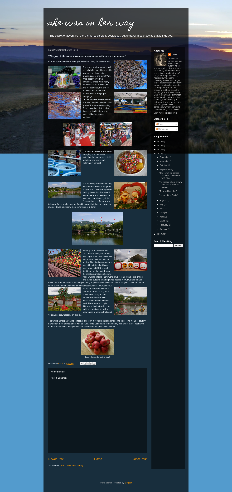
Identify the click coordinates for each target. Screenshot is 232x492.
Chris (174, 54)
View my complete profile (165, 113)
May (162, 212)
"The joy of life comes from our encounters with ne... (169, 175)
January (164, 229)
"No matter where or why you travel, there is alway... (170, 184)
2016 (159, 141)
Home (98, 459)
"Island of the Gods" (168, 195)
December (165, 157)
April (162, 217)
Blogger (128, 483)
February (164, 225)
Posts (160, 124)
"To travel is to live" (168, 191)
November (165, 161)
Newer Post (55, 459)
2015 (159, 145)
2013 (159, 153)
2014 (159, 149)
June (162, 208)
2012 (159, 234)
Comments (162, 129)
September (165, 169)
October (164, 165)
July (162, 204)
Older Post (140, 459)
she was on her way (91, 23)
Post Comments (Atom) (72, 465)
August (163, 200)
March (163, 221)
